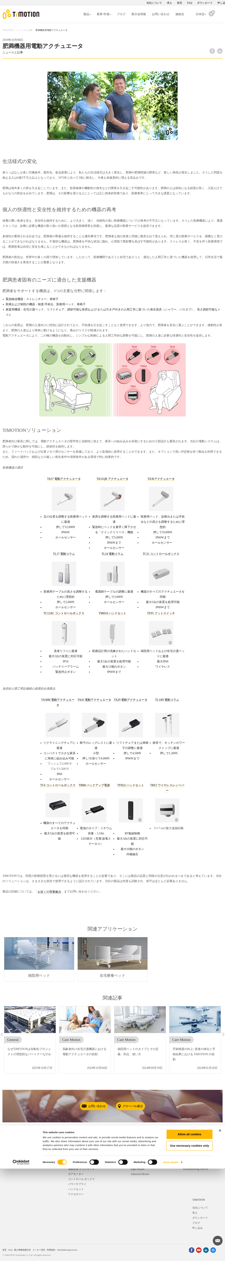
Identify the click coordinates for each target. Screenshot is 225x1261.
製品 (87, 14)
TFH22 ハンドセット (130, 785)
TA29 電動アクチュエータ (131, 699)
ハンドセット (76, 1189)
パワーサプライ (77, 1184)
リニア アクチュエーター (82, 1159)
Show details (170, 1254)
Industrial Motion (140, 1174)
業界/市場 (104, 14)
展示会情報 (138, 14)
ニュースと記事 (24, 30)
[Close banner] (220, 1223)
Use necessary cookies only (189, 1238)
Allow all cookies (189, 1226)
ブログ (121, 14)
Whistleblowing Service (195, 1169)
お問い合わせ (160, 14)
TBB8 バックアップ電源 (94, 785)
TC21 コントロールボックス (161, 553)
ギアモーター (76, 1174)
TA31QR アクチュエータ (112, 478)
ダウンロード (205, 2)
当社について (154, 2)
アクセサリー (76, 1194)
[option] (39, 959)
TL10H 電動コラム (167, 699)
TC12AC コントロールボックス (63, 613)
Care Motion (137, 1159)
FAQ (189, 2)
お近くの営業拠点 (49, 891)
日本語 (198, 16)
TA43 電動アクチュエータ (94, 699)
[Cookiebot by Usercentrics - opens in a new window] (21, 1254)
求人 (169, 2)
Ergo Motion (137, 1169)
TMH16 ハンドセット (113, 613)
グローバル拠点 (137, 1106)
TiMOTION (8, 30)
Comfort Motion (139, 1164)
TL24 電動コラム (113, 553)
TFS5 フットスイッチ (161, 613)
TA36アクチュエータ (161, 478)
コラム (72, 1164)
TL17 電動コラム (64, 553)
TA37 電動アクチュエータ (64, 478)
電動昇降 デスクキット (81, 1169)
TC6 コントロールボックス (58, 785)
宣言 (179, 2)
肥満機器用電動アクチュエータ (51, 30)
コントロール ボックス (81, 1179)
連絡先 (179, 14)
